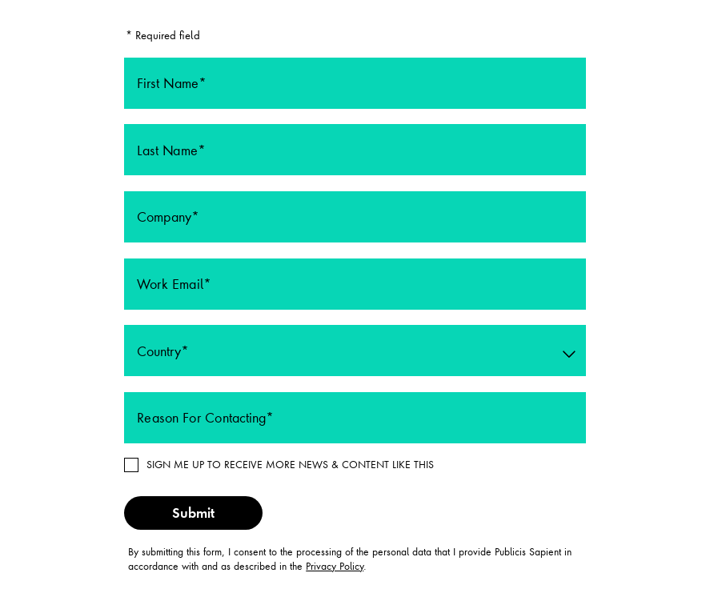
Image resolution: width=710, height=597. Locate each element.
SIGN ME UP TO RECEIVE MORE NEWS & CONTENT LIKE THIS (290, 464)
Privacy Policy (334, 565)
